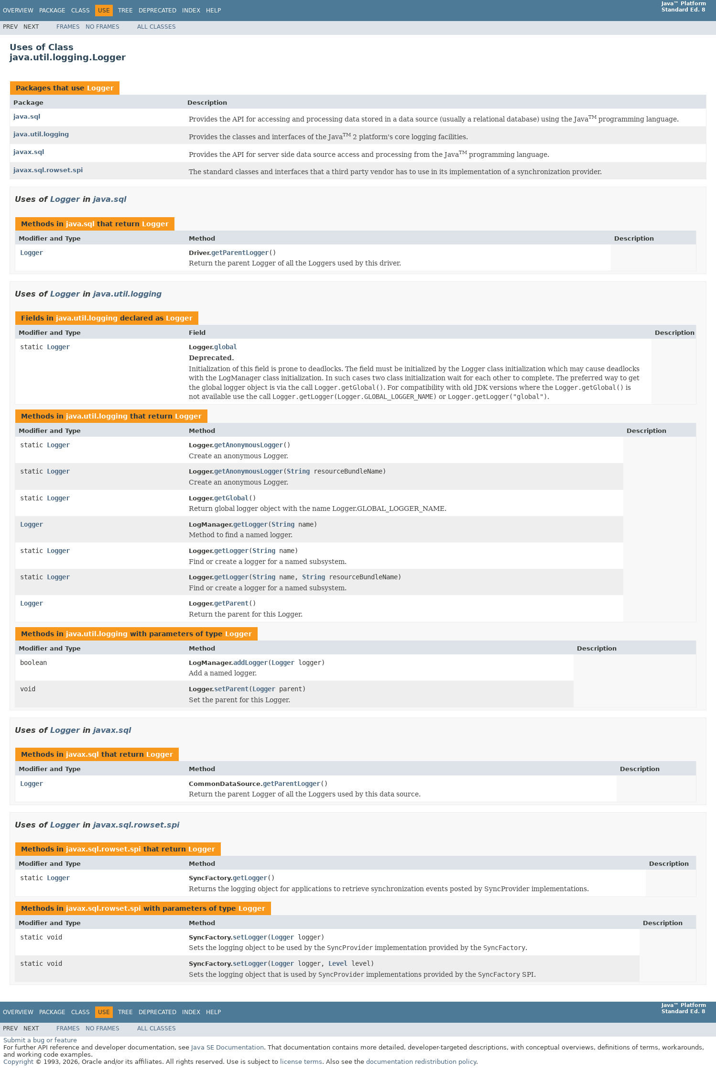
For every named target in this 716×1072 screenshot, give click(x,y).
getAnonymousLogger (248, 445)
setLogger (250, 937)
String (298, 471)
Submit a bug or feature (40, 1040)
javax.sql (28, 151)
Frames (68, 26)
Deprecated (157, 10)
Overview (18, 10)
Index (191, 10)
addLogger (250, 662)
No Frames (102, 26)
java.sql (26, 116)
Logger (100, 88)
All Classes (156, 26)
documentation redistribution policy (421, 1061)
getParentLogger (240, 252)
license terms (301, 1061)
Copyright (18, 1061)
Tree (125, 10)
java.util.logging (41, 134)
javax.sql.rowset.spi (48, 170)
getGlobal (231, 498)
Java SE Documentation (227, 1047)
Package (52, 10)
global (225, 347)
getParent (231, 603)
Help (213, 10)
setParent (231, 689)
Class (80, 10)
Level (337, 963)
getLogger (250, 524)
